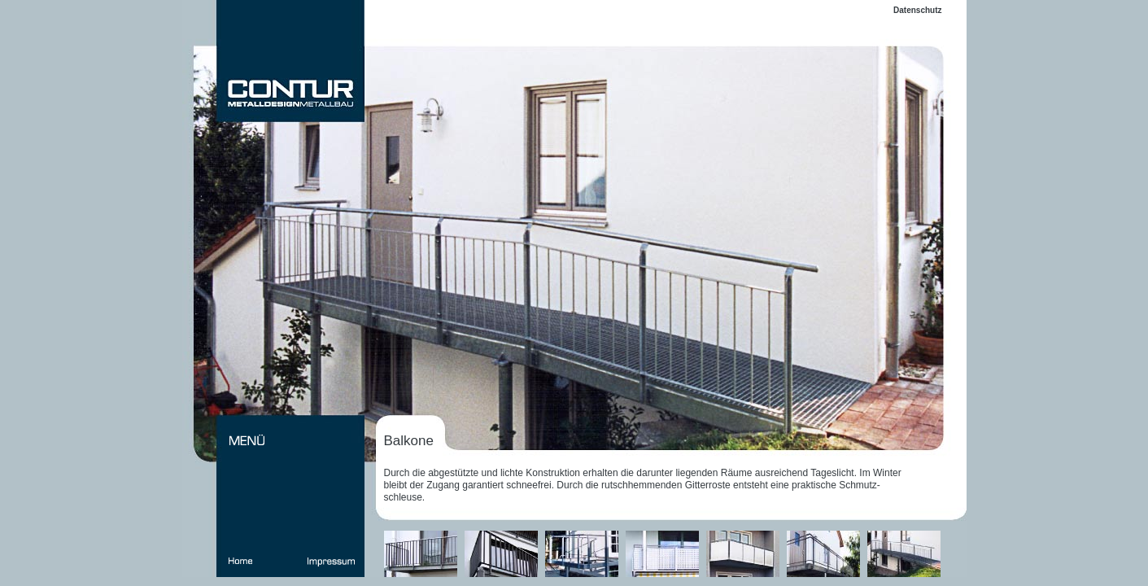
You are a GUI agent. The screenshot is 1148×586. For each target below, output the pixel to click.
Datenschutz (917, 10)
